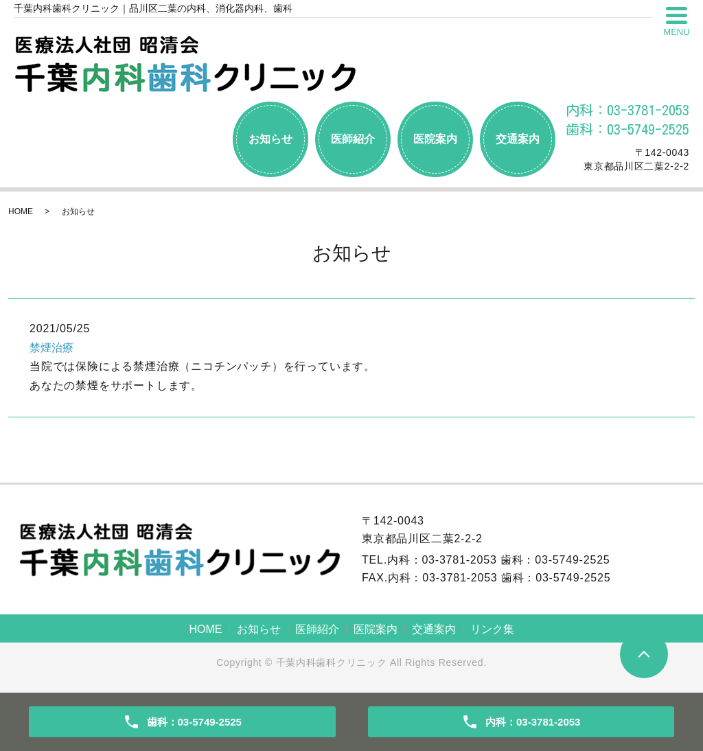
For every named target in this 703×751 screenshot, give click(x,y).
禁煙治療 (51, 348)
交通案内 (518, 139)
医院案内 (435, 139)
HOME (20, 211)
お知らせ (270, 139)
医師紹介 (353, 139)
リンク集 (492, 629)
